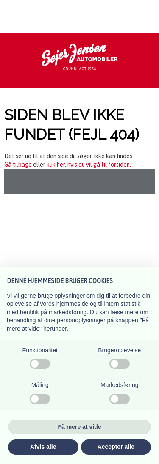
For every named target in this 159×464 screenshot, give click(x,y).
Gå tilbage (18, 164)
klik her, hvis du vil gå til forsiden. (89, 164)
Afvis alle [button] (43, 446)
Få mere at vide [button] (79, 426)
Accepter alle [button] (116, 446)
